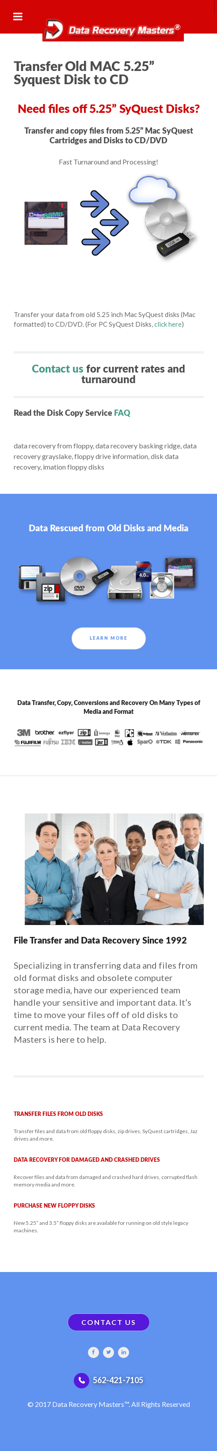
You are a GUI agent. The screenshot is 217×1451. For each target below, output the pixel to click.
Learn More (109, 638)
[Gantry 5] (109, 27)
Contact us (58, 369)
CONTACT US (108, 1322)
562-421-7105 (118, 1380)
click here (168, 324)
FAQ (122, 413)
